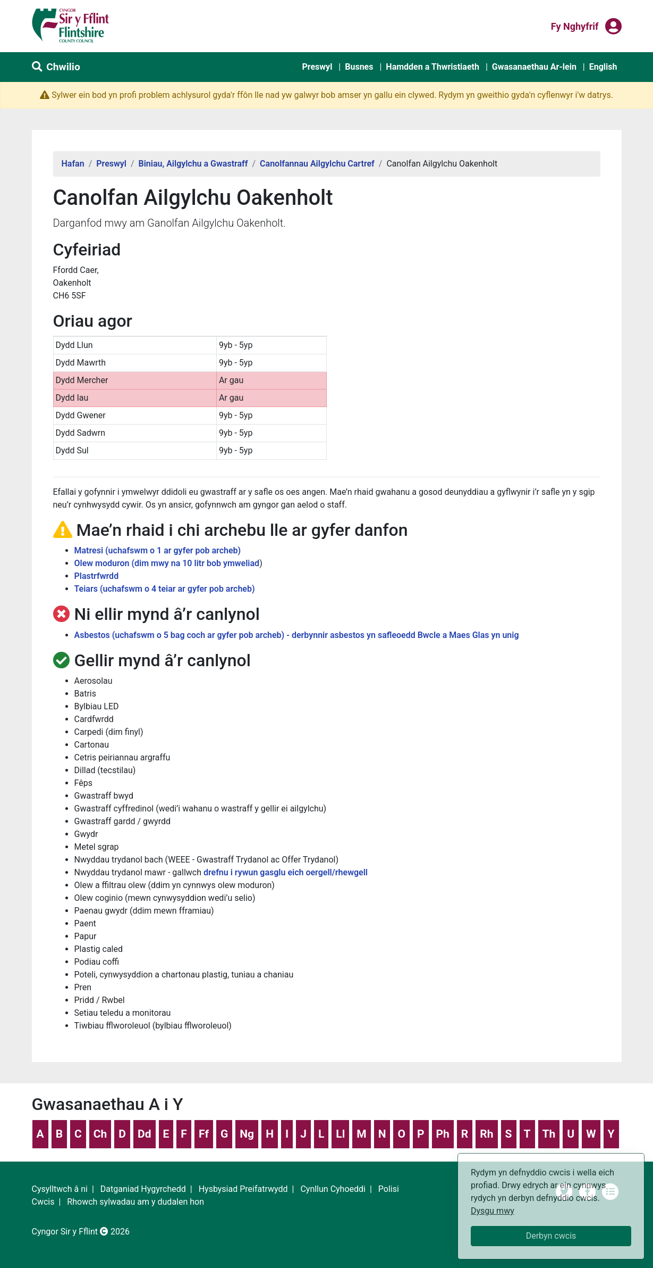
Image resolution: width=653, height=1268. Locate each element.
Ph (443, 1134)
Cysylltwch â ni (60, 1189)
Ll (340, 1134)
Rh (486, 1134)
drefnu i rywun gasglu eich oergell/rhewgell (285, 872)
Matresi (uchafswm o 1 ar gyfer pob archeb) (157, 550)
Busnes (359, 67)
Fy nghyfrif (575, 25)
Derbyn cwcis (551, 1236)
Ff (204, 1134)
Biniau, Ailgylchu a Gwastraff (193, 164)
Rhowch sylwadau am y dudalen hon (135, 1202)
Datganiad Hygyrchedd (143, 1189)
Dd (144, 1134)
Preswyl (317, 67)
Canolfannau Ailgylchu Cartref (317, 164)
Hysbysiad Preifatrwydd (243, 1189)
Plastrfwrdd (96, 576)
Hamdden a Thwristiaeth (432, 67)
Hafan (73, 164)
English (603, 67)
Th (549, 1134)
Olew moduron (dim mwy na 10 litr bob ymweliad (167, 563)
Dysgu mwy (492, 1211)
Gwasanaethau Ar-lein (534, 67)
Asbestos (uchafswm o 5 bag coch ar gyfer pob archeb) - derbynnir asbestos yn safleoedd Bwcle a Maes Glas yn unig (296, 635)
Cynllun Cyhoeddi (333, 1189)
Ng (247, 1134)
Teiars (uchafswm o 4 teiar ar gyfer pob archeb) (164, 589)
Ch (100, 1134)
